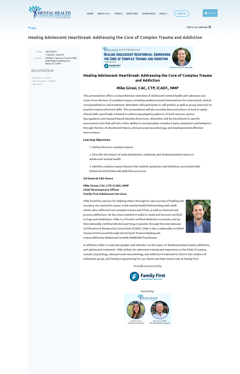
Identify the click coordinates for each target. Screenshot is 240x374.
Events (73, 348)
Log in (211, 12)
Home (44, 348)
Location (38, 58)
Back (33, 27)
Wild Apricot (115, 370)
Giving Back (106, 348)
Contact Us (187, 346)
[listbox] (199, 27)
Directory (88, 348)
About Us (58, 348)
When (39, 51)
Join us (135, 348)
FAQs (122, 348)
